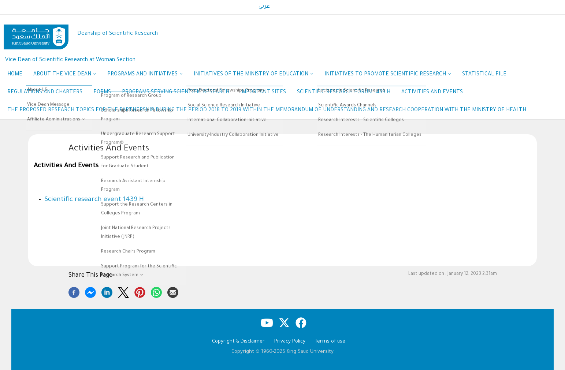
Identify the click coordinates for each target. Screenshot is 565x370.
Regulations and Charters (44, 93)
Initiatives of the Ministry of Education (253, 75)
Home (14, 75)
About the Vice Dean (64, 75)
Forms (102, 93)
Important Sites (263, 93)
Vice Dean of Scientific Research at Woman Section (70, 60)
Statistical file (484, 75)
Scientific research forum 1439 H (343, 93)
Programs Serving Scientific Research (175, 93)
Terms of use (330, 341)
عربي (264, 7)
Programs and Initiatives (145, 75)
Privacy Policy (289, 341)
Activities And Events (432, 93)
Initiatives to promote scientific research (387, 75)
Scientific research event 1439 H (94, 199)
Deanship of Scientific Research (117, 34)
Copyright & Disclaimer (238, 341)
